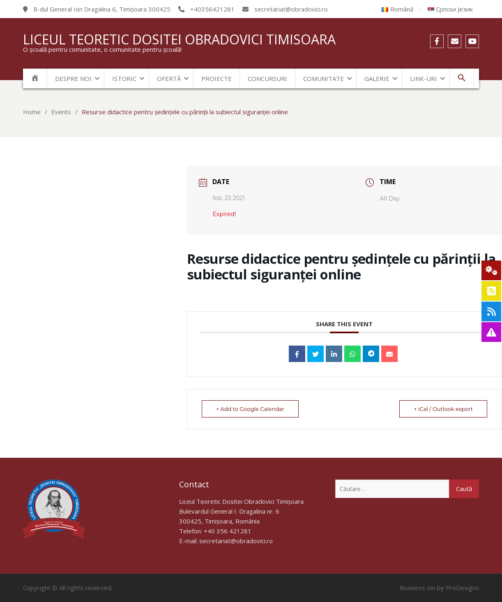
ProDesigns (462, 588)
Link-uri (423, 78)
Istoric (124, 78)
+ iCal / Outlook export (443, 409)
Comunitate (323, 78)
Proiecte (216, 78)
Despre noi (73, 78)
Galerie (376, 78)
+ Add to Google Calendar (250, 409)
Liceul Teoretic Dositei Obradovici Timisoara (179, 39)
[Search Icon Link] (462, 78)
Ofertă (169, 78)
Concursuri (267, 78)
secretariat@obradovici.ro (236, 541)
